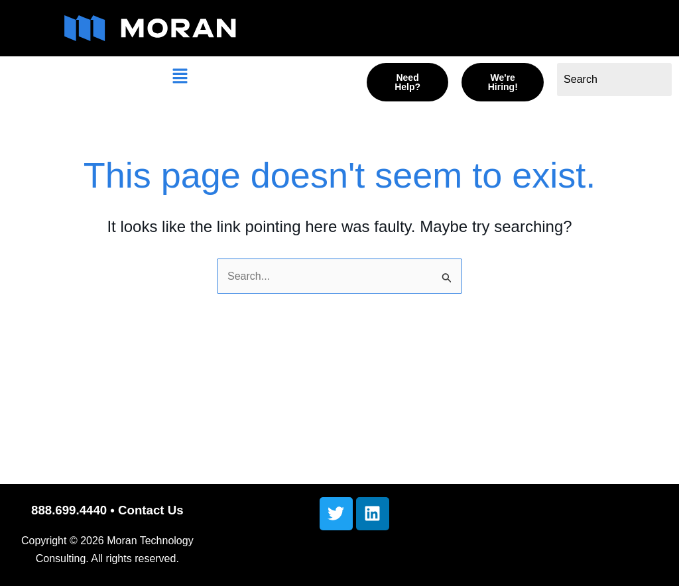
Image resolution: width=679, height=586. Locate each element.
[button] (179, 77)
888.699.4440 (69, 510)
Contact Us (150, 510)
